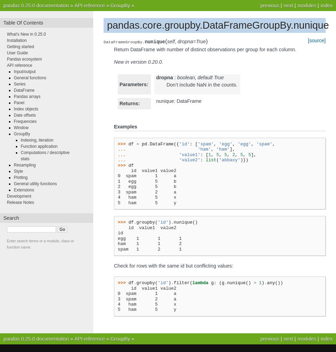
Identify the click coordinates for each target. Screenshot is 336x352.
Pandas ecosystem (24, 59)
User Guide (17, 53)
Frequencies (25, 121)
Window (21, 127)
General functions (30, 77)
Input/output (25, 71)
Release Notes (20, 202)
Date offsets (25, 115)
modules (306, 5)
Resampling (25, 165)
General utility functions (35, 183)
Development (19, 196)
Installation (17, 40)
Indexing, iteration (37, 140)
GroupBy (120, 5)
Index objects (26, 109)
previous (269, 5)
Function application (39, 146)
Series (20, 84)
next (288, 5)
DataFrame (24, 90)
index (327, 5)
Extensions (24, 190)
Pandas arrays (27, 96)
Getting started (20, 46)
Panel (19, 102)
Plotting (21, 177)
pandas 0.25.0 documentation (36, 5)
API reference (90, 5)
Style (18, 171)
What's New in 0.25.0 (26, 34)
